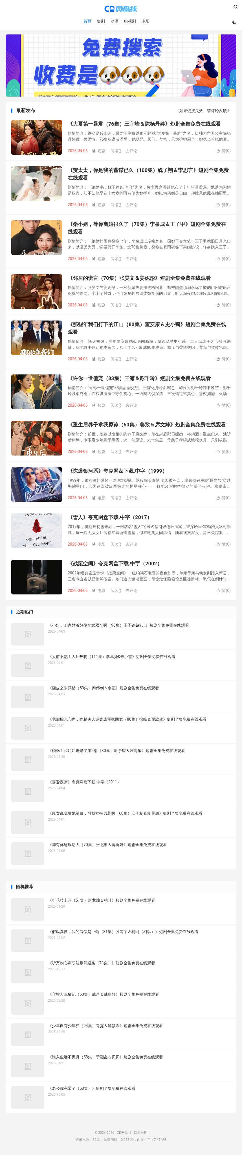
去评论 (131, 152)
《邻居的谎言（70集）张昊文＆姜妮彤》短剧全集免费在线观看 (139, 279)
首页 (87, 21)
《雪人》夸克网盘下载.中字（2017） (110, 519)
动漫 (114, 21)
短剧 (101, 21)
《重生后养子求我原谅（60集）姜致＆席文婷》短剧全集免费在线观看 (147, 426)
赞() (223, 152)
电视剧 (130, 21)
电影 (145, 21)
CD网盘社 (120, 8)
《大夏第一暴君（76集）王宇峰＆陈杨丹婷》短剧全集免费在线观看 (144, 125)
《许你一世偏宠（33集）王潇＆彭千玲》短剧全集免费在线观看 (139, 380)
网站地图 (141, 1134)
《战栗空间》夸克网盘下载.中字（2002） (115, 565)
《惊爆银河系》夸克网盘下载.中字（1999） (117, 472)
